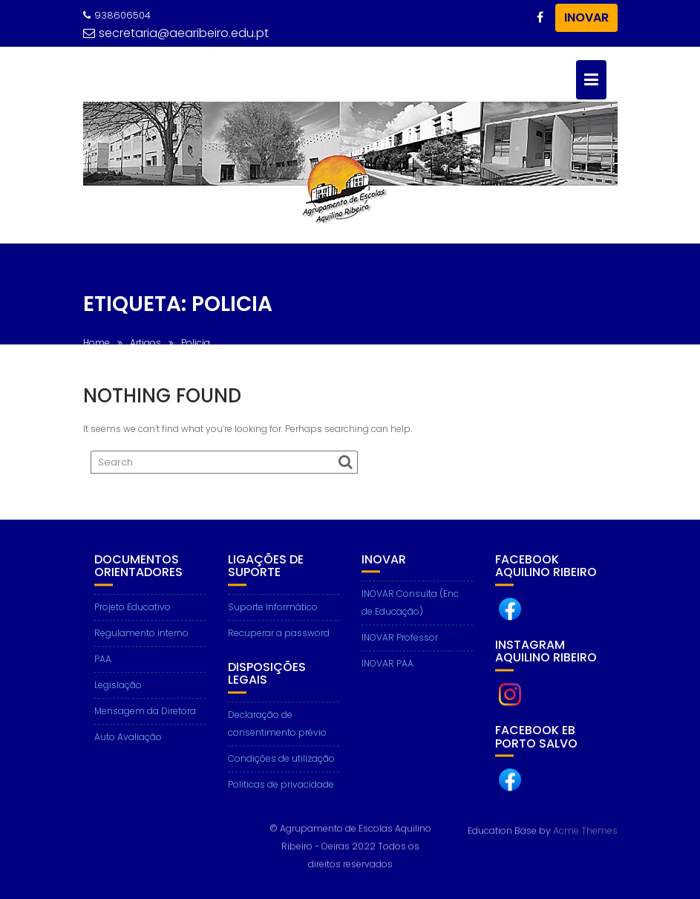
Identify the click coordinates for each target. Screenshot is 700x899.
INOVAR (586, 17)
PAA (102, 662)
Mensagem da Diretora (145, 714)
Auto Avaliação (128, 740)
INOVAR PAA (387, 667)
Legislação (118, 688)
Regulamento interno (141, 636)
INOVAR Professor (400, 641)
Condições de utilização (281, 762)
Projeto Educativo (132, 610)
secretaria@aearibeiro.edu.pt (176, 33)
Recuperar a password (279, 636)
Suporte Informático (273, 610)
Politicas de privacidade (281, 788)
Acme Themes (585, 829)
